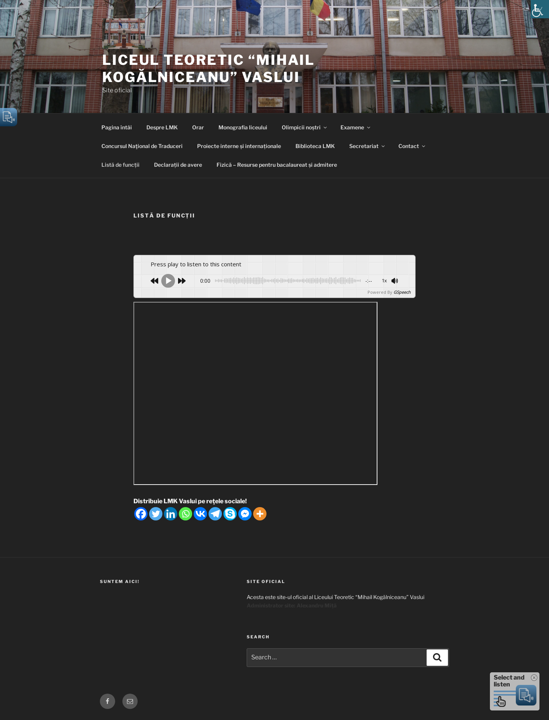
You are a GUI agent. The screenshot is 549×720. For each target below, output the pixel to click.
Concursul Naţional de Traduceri (142, 146)
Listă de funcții (120, 164)
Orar (198, 127)
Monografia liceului (242, 127)
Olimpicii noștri (305, 127)
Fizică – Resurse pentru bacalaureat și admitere (277, 164)
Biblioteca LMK (315, 146)
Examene (355, 127)
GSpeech (402, 292)
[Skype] (230, 513)
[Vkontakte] (200, 513)
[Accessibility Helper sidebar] (540, 9)
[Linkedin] (170, 513)
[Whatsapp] (185, 513)
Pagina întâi (116, 127)
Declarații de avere (178, 164)
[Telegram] (215, 513)
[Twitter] (155, 513)
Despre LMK (162, 127)
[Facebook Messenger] (245, 513)
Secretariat (367, 146)
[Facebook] (141, 513)
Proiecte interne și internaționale (239, 146)
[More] (259, 513)
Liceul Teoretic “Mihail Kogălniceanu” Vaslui (208, 68)
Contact (412, 146)
